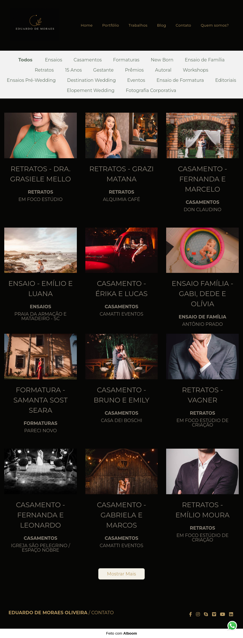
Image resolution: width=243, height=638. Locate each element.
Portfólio (110, 25)
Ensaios (53, 60)
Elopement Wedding (91, 90)
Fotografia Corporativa (151, 90)
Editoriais (225, 80)
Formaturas (126, 60)
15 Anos (73, 70)
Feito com (121, 633)
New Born (162, 60)
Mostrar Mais (121, 574)
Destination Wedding (91, 80)
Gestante (103, 70)
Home (87, 25)
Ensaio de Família (205, 60)
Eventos (136, 80)
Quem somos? (215, 25)
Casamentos (87, 60)
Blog (161, 25)
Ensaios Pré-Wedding (31, 80)
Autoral (163, 70)
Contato (183, 25)
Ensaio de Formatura (180, 80)
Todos (25, 60)
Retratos (44, 70)
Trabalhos (138, 25)
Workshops (195, 70)
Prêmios (134, 70)
